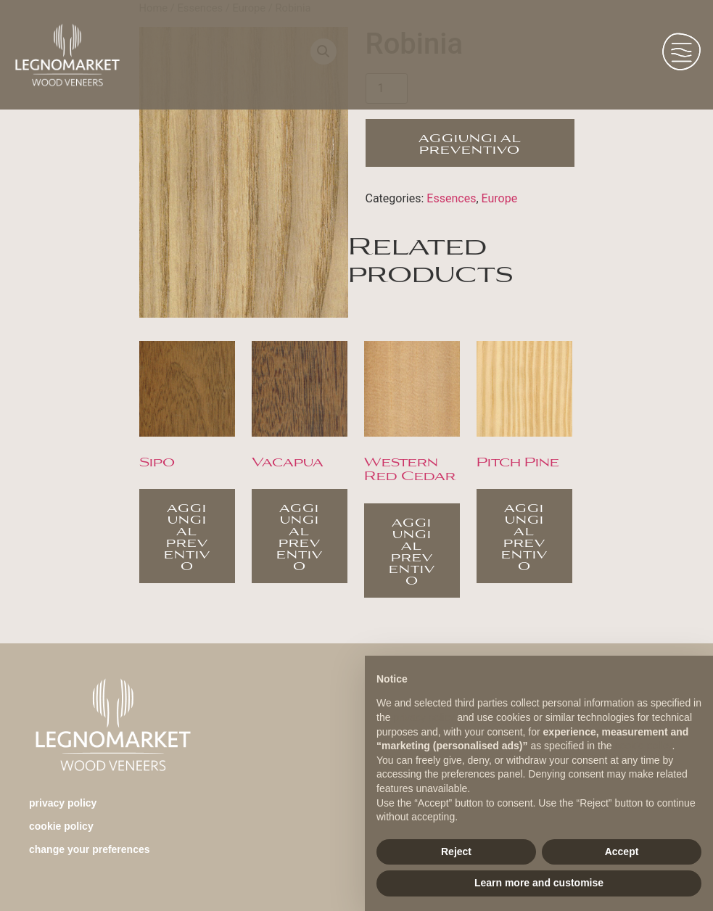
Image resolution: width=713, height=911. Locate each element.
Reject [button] (456, 851)
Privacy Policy (62, 803)
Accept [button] (622, 851)
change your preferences (89, 849)
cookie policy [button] (643, 745)
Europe (500, 198)
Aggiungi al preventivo (470, 142)
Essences (451, 198)
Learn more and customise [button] (538, 883)
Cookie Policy (61, 826)
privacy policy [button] (423, 717)
